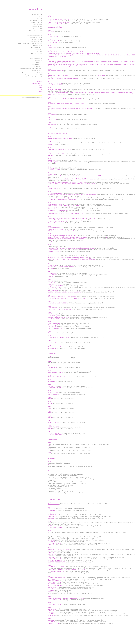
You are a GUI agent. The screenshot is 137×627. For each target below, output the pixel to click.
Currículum (39, 81)
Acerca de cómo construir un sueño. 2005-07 (30, 68)
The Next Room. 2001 (36, 79)
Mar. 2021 (39, 16)
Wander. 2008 (38, 62)
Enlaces (40, 89)
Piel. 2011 (39, 51)
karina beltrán (34, 9)
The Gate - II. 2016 (37, 28)
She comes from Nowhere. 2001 (34, 77)
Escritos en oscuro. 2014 (36, 37)
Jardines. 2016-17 (37, 24)
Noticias (40, 87)
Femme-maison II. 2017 (36, 20)
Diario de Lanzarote (53, 504)
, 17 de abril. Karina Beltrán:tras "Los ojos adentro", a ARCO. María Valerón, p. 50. (83, 504)
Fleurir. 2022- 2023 (37, 14)
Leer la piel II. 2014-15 (36, 39)
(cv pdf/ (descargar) (37, 83)
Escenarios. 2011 (38, 49)
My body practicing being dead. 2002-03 (32, 72)
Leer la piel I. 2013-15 (36, 41)
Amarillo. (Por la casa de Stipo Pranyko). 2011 (30, 43)
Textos (40, 85)
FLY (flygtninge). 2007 (36, 64)
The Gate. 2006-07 (37, 66)
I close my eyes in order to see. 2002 (33, 75)
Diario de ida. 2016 (37, 26)
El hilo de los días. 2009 (36, 58)
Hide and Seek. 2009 (37, 56)
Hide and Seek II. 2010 (36, 54)
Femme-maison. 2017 (36, 22)
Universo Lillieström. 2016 (35, 31)
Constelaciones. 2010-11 (36, 47)
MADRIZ (50, 508)
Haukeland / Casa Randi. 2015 (34, 35)
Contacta (40, 91)
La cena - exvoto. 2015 (36, 33)
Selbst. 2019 (39, 18)
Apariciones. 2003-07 (36, 70)
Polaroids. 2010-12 (37, 45)
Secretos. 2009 (38, 60)
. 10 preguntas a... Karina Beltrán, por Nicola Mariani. (68, 508)
